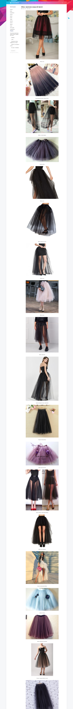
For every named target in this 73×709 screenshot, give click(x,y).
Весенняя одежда (31, 2)
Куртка (11, 22)
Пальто (11, 14)
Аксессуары (12, 27)
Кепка (11, 25)
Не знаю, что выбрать (15, 47)
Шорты (11, 24)
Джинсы (11, 21)
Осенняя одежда (24, 2)
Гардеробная (12, 29)
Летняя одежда (37, 2)
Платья (11, 9)
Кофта (11, 17)
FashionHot (15, 2)
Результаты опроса (14, 52)
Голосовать (13, 50)
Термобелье (12, 12)
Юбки (11, 11)
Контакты (48, 2)
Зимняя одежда (43, 2)
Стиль (12, 39)
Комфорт (12, 37)
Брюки (11, 16)
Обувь (11, 19)
